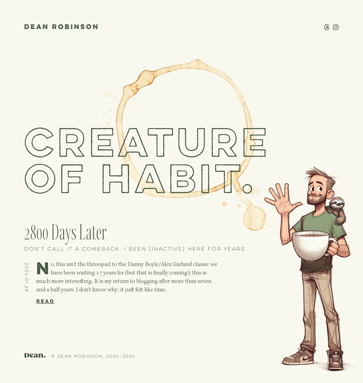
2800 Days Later (65, 232)
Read (45, 301)
